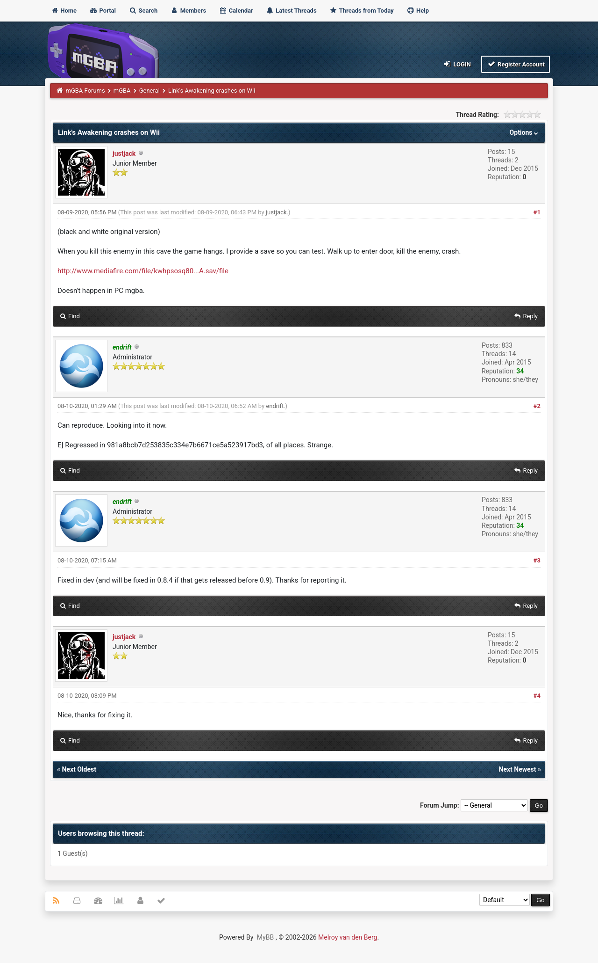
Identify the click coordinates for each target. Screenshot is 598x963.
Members (188, 10)
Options (525, 132)
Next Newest (517, 769)
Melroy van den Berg (347, 937)
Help (417, 10)
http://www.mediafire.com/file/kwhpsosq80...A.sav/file (142, 271)
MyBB (265, 937)
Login (456, 64)
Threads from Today (361, 10)
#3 (537, 560)
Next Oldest (79, 769)
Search (142, 10)
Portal (102, 10)
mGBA (122, 90)
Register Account (515, 64)
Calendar (236, 10)
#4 (537, 695)
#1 (537, 212)
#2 (537, 405)
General (149, 90)
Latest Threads (291, 10)
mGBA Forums (85, 90)
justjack (124, 153)
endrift (275, 405)
